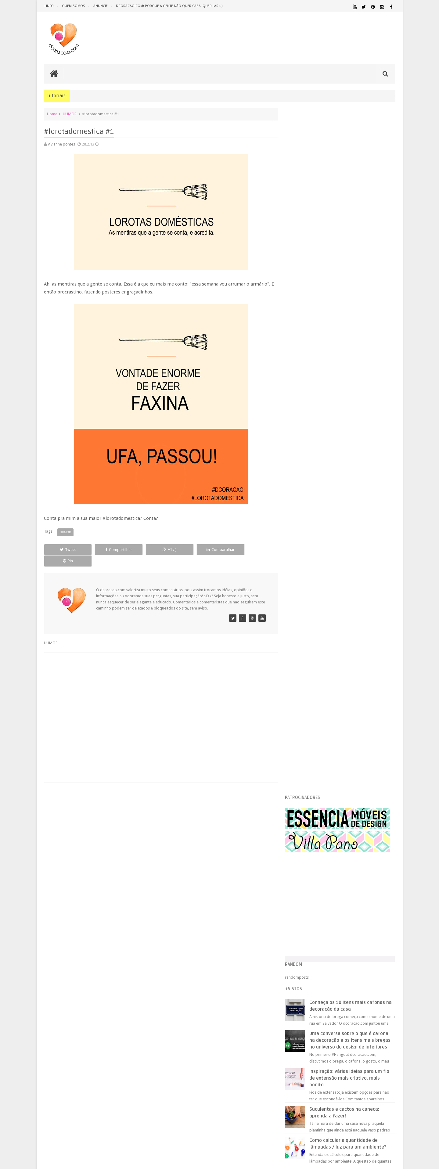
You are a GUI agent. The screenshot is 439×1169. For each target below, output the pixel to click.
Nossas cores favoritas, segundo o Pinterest (338, 714)
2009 (300, 757)
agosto (307, 576)
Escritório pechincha (317, 706)
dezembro (310, 545)
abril (305, 607)
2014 (300, 531)
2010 (300, 749)
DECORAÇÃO (377, 901)
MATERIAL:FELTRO (305, 952)
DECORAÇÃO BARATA (312, 908)
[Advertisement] (160, 705)
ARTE (390, 895)
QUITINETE (339, 975)
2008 (300, 765)
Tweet (66, 549)
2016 (300, 515)
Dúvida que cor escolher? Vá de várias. (333, 668)
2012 (300, 734)
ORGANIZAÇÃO (379, 957)
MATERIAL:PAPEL (377, 952)
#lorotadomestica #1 (318, 629)
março (307, 615)
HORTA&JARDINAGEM (376, 929)
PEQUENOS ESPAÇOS (326, 963)
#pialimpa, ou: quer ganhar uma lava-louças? (339, 660)
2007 (300, 772)
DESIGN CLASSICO (311, 914)
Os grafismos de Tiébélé (321, 637)
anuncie (100, 6)
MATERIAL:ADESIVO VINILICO (318, 940)
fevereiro (309, 622)
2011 (300, 741)
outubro (308, 561)
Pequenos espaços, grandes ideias (330, 699)
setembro (310, 568)
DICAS (350, 914)
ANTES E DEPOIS (341, 895)
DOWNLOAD (382, 914)
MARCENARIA (383, 935)
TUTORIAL (383, 981)
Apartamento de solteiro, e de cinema (332, 644)
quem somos (73, 6)
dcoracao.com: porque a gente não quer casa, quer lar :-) (168, 6)
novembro (310, 553)
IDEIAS (320, 935)
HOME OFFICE (343, 929)
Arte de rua (309, 683)
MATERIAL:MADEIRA (340, 952)
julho (305, 584)
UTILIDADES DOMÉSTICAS (307, 987)
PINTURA (367, 963)
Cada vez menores (316, 676)
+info (49, 6)
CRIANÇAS (336, 902)
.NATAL (297, 894)
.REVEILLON (315, 895)
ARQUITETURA (371, 895)
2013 (300, 538)
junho (306, 591)
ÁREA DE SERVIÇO (340, 987)
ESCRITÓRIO (344, 921)
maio (306, 599)
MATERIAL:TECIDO (342, 957)
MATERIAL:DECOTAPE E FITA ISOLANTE (360, 946)
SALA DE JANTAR (352, 981)
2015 (300, 523)
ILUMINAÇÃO (349, 935)
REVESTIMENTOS (304, 981)
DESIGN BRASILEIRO (376, 908)
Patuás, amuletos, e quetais (323, 691)
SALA (327, 981)
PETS (351, 964)
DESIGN (346, 908)
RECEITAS (363, 975)
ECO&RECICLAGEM (309, 921)
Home (52, 114)
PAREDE (298, 963)
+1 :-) (160, 549)
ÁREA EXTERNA (365, 987)
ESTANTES (367, 921)
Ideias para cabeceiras (320, 652)
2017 (300, 507)
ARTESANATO (302, 902)
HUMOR (70, 114)
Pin (253, 549)
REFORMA (387, 975)
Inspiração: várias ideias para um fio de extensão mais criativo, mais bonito (354, 398)
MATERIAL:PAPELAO (306, 958)
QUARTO (320, 969)
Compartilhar (112, 549)
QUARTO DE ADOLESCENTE (353, 969)
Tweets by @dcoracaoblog (313, 1035)
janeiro (307, 724)
